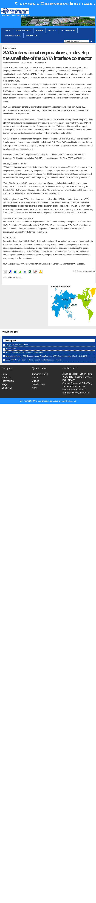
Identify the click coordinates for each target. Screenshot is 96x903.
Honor (35, 377)
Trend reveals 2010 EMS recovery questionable (24, 352)
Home (7, 31)
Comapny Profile (40, 374)
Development (68, 31)
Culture (52, 31)
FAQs (4, 384)
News (13, 48)
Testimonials (11, 348)
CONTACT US (32, 36)
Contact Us (7, 388)
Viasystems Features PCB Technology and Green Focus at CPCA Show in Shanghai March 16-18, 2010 (46, 356)
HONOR (39, 31)
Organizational (13, 36)
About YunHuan (23, 31)
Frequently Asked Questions (17, 345)
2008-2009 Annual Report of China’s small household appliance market (33, 360)
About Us (6, 377)
